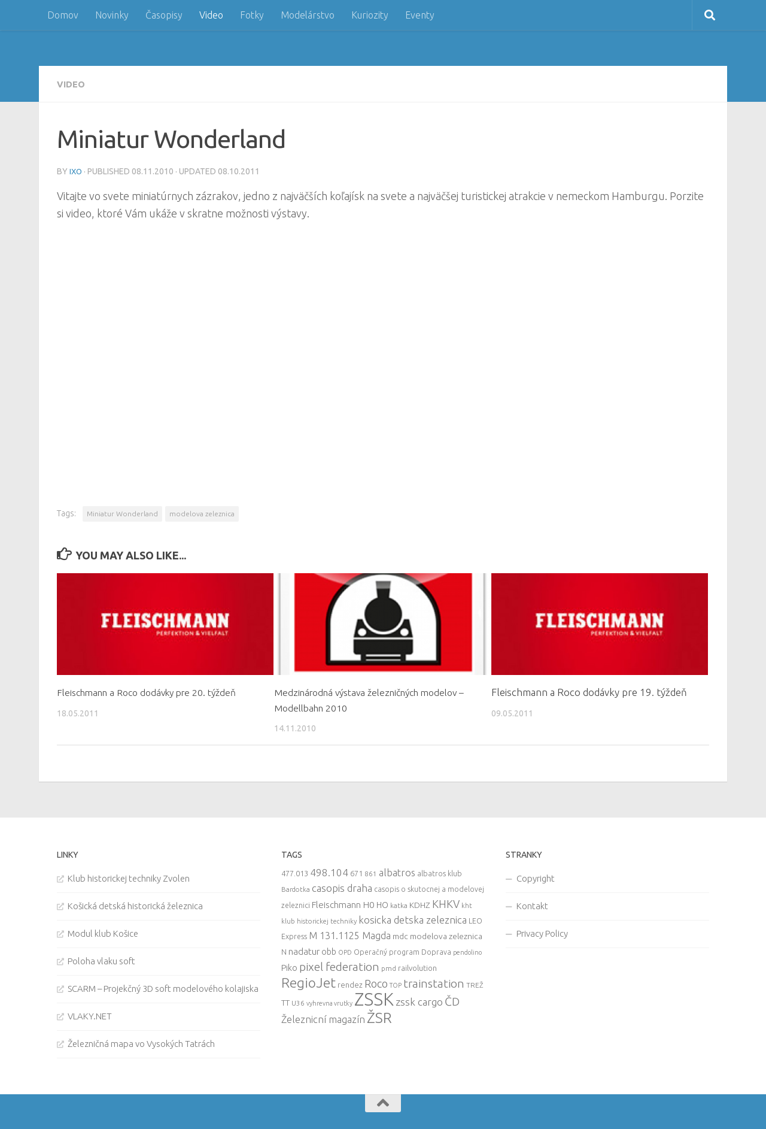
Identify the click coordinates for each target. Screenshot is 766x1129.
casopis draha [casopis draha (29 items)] (342, 886)
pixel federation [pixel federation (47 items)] (339, 965)
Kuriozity (369, 15)
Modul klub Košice (103, 932)
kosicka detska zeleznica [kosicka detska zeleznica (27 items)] (412, 918)
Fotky (252, 15)
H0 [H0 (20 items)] (369, 903)
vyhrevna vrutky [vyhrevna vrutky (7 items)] (329, 1002)
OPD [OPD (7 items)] (345, 951)
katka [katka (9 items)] (399, 904)
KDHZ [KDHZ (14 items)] (419, 904)
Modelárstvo (308, 15)
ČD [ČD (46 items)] (452, 1000)
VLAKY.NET (90, 1015)
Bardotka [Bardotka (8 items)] (295, 888)
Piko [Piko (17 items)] (289, 966)
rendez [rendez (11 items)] (350, 983)
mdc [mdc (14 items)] (400, 935)
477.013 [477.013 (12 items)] (294, 872)
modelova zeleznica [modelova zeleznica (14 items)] (446, 935)
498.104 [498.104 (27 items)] (329, 871)
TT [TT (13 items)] (285, 1001)
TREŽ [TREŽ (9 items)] (475, 984)
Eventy (419, 15)
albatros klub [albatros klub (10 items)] (439, 872)
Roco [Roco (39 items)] (376, 982)
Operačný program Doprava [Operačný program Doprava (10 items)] (402, 951)
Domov (62, 15)
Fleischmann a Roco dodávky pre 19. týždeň (589, 691)
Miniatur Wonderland (122, 512)
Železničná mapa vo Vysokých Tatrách (141, 1042)
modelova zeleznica (202, 512)
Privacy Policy (542, 932)
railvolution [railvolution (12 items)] (417, 966)
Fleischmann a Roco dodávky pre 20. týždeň (155, 691)
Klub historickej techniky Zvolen (129, 877)
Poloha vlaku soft (101, 960)
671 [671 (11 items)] (356, 872)
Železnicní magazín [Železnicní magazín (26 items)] (323, 1018)
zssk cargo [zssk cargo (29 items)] (419, 1000)
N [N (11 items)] (284, 950)
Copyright (535, 877)
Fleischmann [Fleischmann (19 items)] (336, 903)
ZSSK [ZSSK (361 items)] (374, 998)
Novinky (112, 15)
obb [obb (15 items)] (328, 950)
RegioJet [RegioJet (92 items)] (308, 981)
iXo (76, 170)
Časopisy (164, 15)
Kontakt (532, 905)
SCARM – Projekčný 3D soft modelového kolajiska (163, 987)
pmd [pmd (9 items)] (388, 967)
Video (211, 15)
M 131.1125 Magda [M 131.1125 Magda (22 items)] (350, 934)
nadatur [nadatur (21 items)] (304, 950)
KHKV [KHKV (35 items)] (446, 903)
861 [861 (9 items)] (370, 872)
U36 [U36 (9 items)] (298, 1002)
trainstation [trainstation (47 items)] (433, 982)
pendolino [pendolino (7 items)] (467, 951)
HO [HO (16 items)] (382, 904)
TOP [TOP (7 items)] (396, 984)
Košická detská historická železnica (135, 905)
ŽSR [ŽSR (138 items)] (379, 1016)
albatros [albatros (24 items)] (397, 871)
